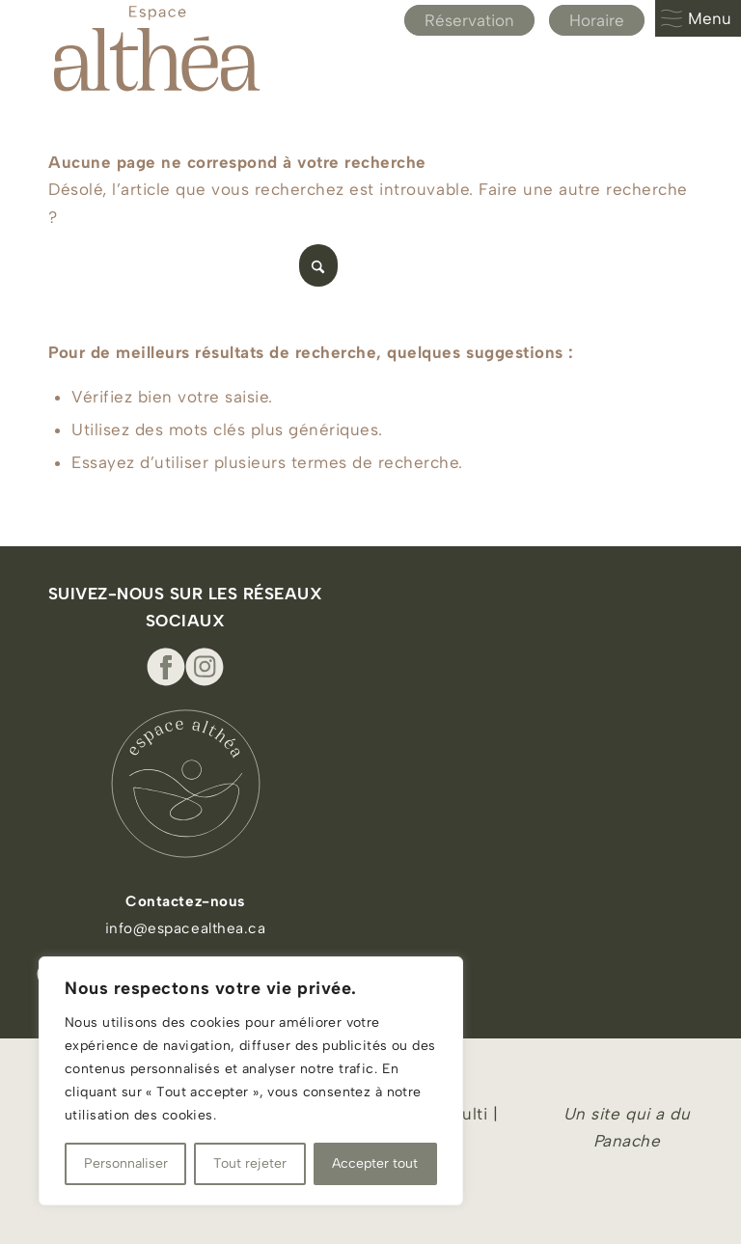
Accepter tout (375, 1163)
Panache (627, 1140)
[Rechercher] (193, 265)
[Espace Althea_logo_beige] (156, 48)
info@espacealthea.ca (185, 928)
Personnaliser (126, 1163)
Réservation (469, 20)
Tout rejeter (250, 1163)
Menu (695, 18)
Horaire (596, 20)
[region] (251, 1080)
